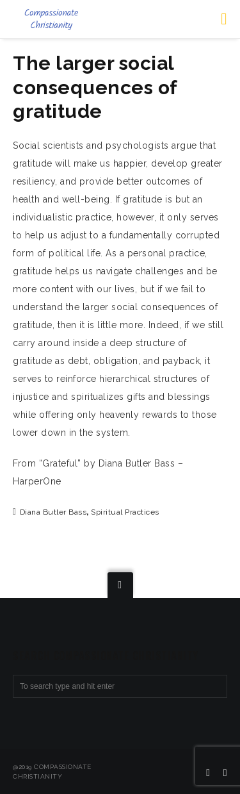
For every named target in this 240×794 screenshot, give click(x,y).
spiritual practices (125, 512)
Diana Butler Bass (53, 512)
